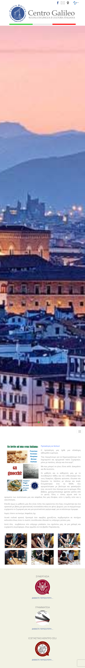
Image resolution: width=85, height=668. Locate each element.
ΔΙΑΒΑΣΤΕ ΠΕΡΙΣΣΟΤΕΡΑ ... (42, 598)
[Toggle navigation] (80, 431)
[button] (6, 226)
